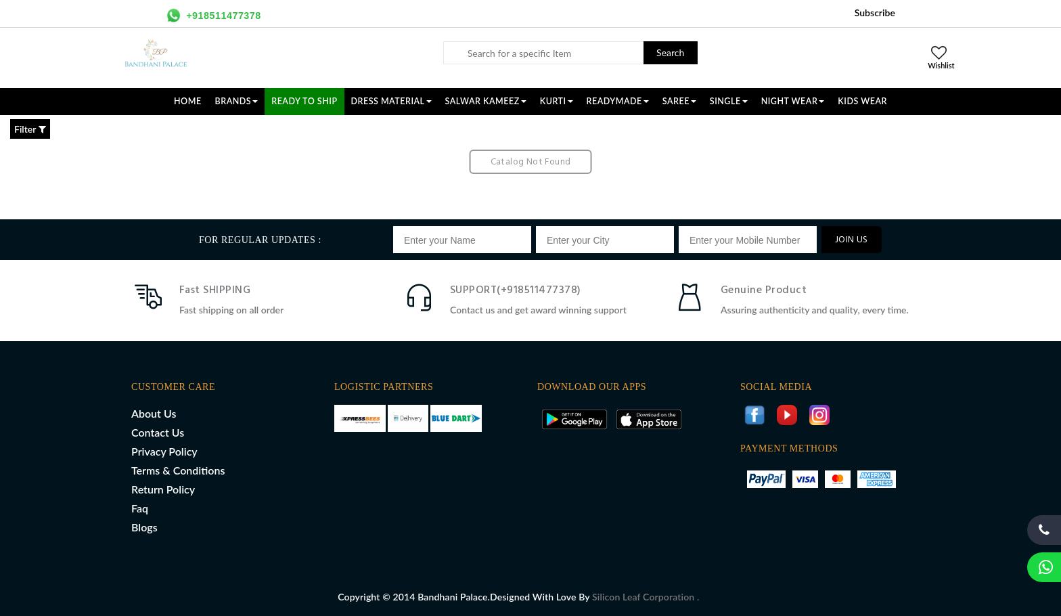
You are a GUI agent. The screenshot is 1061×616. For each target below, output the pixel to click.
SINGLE (729, 101)
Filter (30, 129)
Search (670, 52)
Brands (236, 101)
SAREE (679, 101)
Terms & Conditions (178, 470)
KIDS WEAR (862, 101)
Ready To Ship (304, 101)
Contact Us (157, 432)
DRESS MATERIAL (391, 101)
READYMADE (618, 101)
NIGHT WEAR (793, 101)
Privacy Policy (164, 451)
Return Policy (163, 489)
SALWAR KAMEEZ (485, 101)
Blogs (144, 527)
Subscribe (875, 12)
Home (188, 101)
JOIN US (851, 240)
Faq (139, 508)
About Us (153, 413)
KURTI (556, 101)
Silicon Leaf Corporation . (645, 596)
